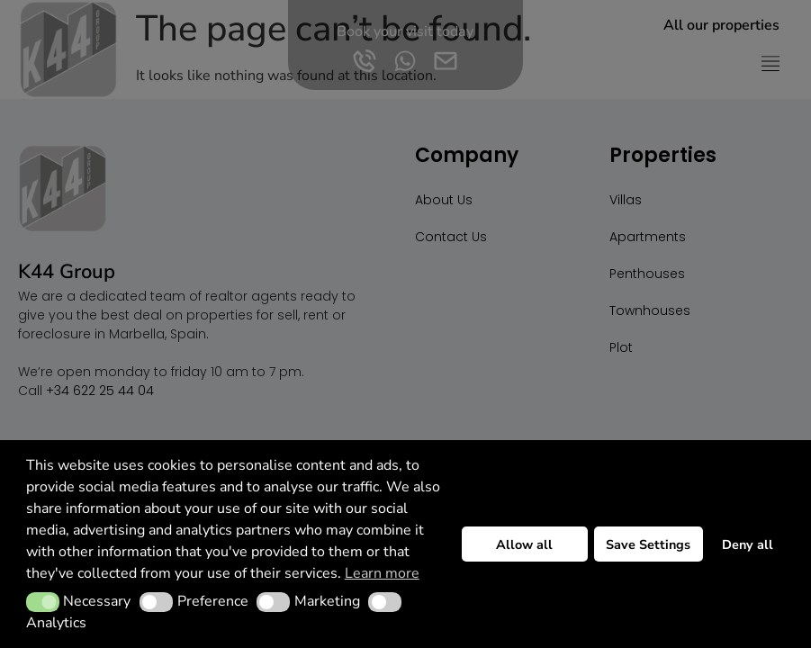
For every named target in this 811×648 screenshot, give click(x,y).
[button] (42, 602)
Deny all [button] (747, 545)
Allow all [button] (524, 545)
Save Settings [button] (648, 545)
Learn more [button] (382, 573)
